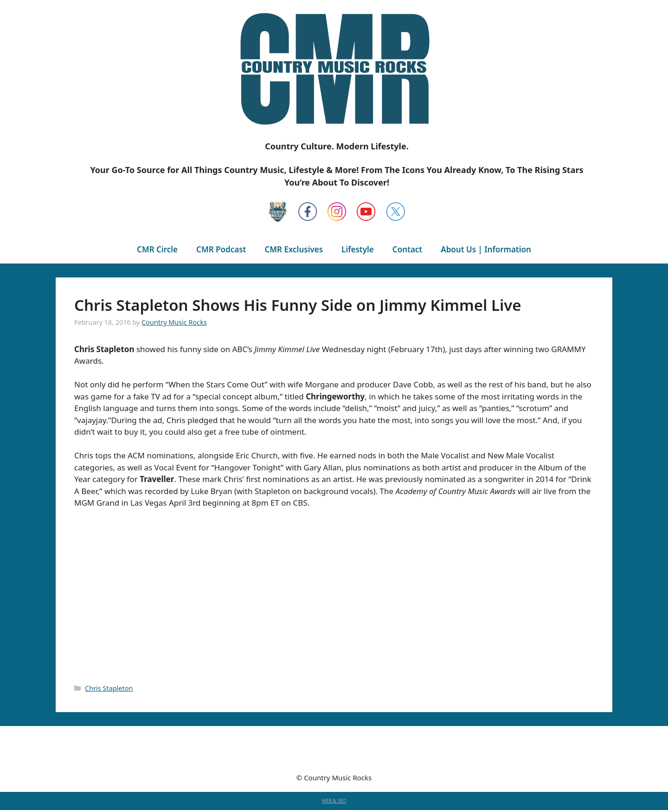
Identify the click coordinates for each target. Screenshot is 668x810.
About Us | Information (486, 249)
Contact (407, 249)
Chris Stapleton (109, 688)
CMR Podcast (221, 249)
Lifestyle (357, 249)
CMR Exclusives (293, 249)
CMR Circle (157, 249)
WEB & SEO (334, 800)
